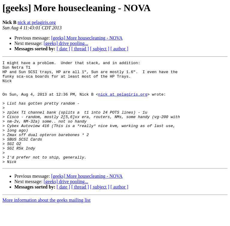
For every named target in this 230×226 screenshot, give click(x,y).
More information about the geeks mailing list (46, 220)
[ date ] (63, 48)
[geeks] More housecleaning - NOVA (87, 37)
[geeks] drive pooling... (66, 43)
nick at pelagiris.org (37, 22)
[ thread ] (80, 48)
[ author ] (119, 48)
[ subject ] (99, 48)
